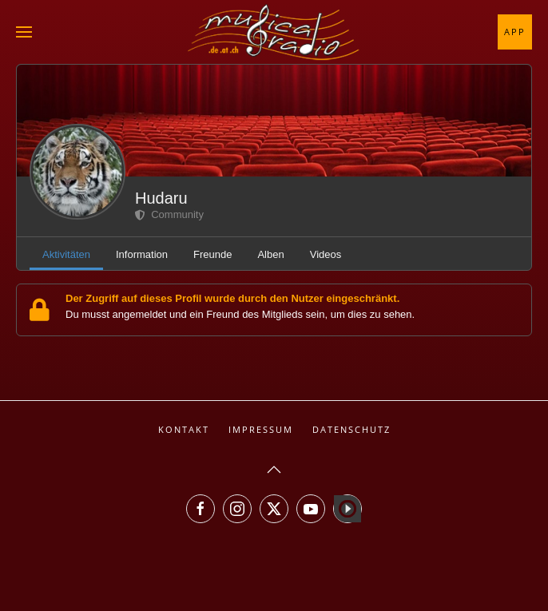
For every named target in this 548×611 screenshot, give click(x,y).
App (515, 32)
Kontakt (183, 429)
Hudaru (161, 198)
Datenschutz (351, 429)
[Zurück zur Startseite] (274, 32)
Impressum (260, 429)
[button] (24, 32)
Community (169, 214)
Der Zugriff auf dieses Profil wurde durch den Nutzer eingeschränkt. (232, 298)
